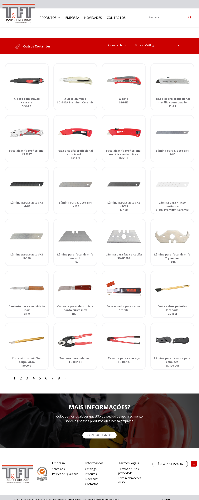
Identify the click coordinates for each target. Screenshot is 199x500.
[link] (18, 12)
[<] (8, 378)
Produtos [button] (48, 18)
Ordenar (139, 45)
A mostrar (113, 45)
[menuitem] (50, 17)
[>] (65, 378)
